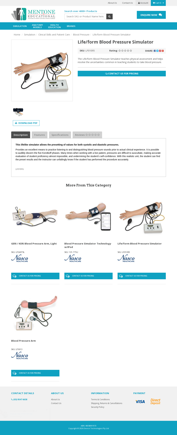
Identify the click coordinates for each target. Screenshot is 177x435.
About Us (112, 2)
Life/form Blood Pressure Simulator (112, 34)
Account (143, 2)
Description (21, 134)
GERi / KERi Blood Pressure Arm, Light (34, 243)
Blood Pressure (81, 34)
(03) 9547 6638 (19, 399)
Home (17, 34)
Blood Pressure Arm (23, 340)
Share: (154, 50)
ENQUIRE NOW (151, 14)
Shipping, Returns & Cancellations (106, 403)
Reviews (87, 134)
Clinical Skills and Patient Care (54, 34)
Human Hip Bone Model (24, 413)
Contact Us (127, 2)
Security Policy (97, 407)
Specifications (60, 134)
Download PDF (26, 123)
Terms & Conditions (100, 399)
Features (39, 134)
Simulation (29, 34)
